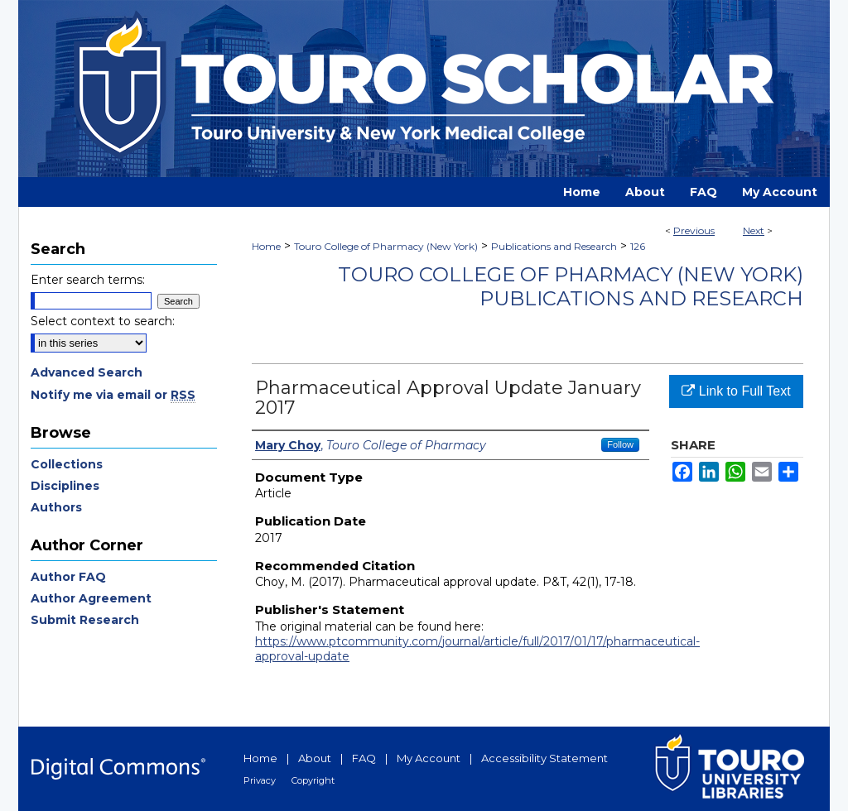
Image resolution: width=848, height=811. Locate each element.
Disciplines (65, 485)
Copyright (313, 780)
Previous (694, 230)
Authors (56, 507)
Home (266, 246)
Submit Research (85, 619)
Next (753, 230)
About (314, 758)
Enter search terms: (88, 279)
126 (637, 246)
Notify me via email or (113, 394)
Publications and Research (554, 246)
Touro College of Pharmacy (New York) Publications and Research (570, 286)
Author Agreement (91, 598)
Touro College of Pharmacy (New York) (386, 246)
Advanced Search (86, 372)
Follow (620, 444)
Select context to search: (103, 321)
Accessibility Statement (544, 758)
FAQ (364, 758)
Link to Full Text (736, 391)
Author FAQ (68, 576)
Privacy (259, 780)
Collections (67, 464)
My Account (428, 758)
